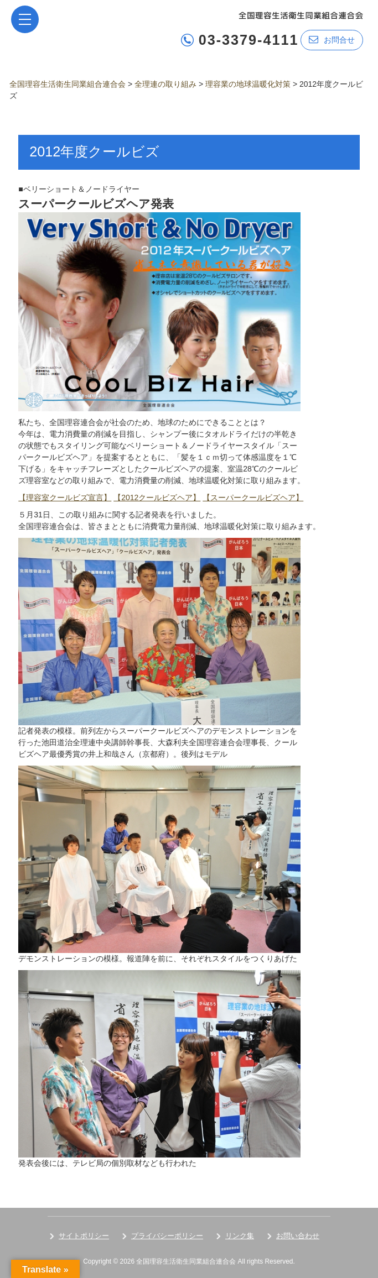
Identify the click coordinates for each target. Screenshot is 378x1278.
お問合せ (332, 39)
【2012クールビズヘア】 (156, 497)
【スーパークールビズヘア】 (253, 497)
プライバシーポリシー (167, 1236)
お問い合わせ (297, 1236)
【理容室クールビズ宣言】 (64, 497)
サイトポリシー (84, 1236)
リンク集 (239, 1236)
